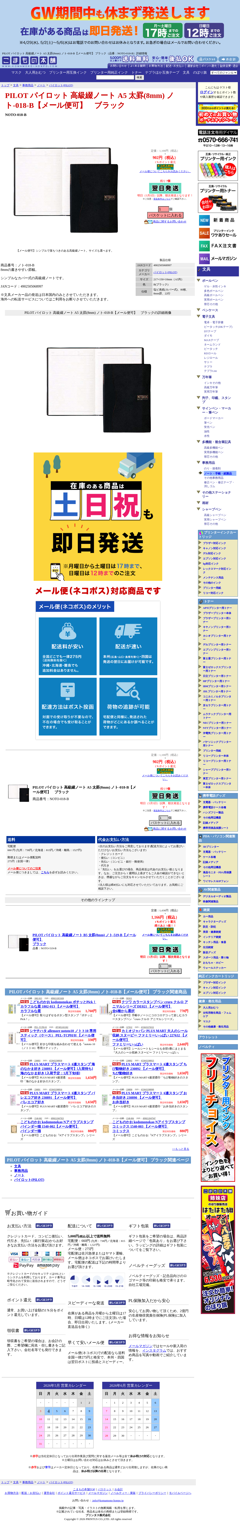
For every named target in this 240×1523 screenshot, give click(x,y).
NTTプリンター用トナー (217, 728)
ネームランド (212, 344)
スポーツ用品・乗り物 (216, 957)
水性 (207, 435)
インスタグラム (154, 1350)
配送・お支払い (31, 1493)
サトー (208, 362)
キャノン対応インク (214, 548)
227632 (129, 1027)
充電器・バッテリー (214, 802)
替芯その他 (211, 304)
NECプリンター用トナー (217, 722)
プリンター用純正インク (109, 72)
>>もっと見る (180, 1149)
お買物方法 (12, 1493)
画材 (205, 503)
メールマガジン (141, 1346)
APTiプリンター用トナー (217, 608)
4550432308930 (55, 1061)
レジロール (211, 357)
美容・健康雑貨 (212, 931)
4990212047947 (149, 1118)
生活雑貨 (208, 947)
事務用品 (21, 1171)
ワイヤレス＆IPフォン (216, 881)
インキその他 (212, 382)
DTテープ (210, 331)
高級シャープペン (215, 515)
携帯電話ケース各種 (214, 807)
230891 (37, 1089)
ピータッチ (211, 348)
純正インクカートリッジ (216, 976)
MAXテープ (211, 340)
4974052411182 (62, 1027)
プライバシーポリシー (152, 1493)
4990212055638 (57, 998)
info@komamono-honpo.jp (108, 1500)
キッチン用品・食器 (214, 942)
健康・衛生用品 (210, 1001)
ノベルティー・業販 (123, 1493)
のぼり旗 (200, 72)
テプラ (208, 366)
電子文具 (208, 316)
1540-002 (38, 1118)
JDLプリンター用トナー (217, 691)
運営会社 (49, 1493)
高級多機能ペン (214, 447)
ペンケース (210, 310)
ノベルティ (207, 1046)
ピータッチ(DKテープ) (218, 326)
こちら (45, 872)
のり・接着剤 (212, 468)
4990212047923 (57, 1118)
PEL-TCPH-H (40, 1027)
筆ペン (208, 422)
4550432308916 (55, 1089)
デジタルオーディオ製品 (217, 896)
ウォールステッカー (214, 967)
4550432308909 (147, 1089)
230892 (129, 1061)
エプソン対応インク (214, 558)
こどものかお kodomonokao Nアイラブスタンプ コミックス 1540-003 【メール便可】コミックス (148, 1126)
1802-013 (38, 998)
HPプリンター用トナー (216, 681)
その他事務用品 (214, 477)
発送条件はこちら (162, 199)
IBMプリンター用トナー (217, 686)
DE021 (129, 998)
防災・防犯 (209, 926)
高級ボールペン (214, 295)
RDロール (210, 353)
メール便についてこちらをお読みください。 (165, 171)
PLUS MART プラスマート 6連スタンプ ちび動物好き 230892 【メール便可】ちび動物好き (149, 1068)
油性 (207, 431)
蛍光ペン (209, 427)
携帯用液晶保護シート (216, 827)
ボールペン (210, 280)
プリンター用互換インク (68, 72)
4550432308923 (147, 1061)
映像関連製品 (210, 901)
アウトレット (208, 1037)
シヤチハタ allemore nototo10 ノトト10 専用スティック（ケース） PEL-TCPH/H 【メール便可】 (58, 1035)
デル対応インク (212, 553)
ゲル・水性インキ (215, 286)
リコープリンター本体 (216, 755)
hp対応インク (211, 563)
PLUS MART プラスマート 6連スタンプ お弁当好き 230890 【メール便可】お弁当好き (149, 1097)
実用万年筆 (211, 391)
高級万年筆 (211, 387)
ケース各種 (209, 857)
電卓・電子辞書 (214, 322)
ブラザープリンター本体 (217, 613)
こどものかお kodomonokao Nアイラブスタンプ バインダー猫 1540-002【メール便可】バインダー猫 (56, 1126)
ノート (19, 1175)
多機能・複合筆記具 (216, 442)
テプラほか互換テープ (162, 72)
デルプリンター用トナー (217, 644)
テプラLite (210, 370)
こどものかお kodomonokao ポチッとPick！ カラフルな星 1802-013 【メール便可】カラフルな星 (58, 1006)
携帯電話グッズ (214, 795)
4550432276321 (147, 1027)
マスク (16, 72)
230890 (129, 1089)
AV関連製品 (212, 889)
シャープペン (211, 509)
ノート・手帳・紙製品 (218, 473)
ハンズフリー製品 (213, 812)
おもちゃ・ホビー (213, 962)
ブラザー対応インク (214, 543)
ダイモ (208, 335)
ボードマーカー (214, 418)
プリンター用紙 (212, 587)
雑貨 (206, 910)
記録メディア (210, 822)
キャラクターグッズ (214, 921)
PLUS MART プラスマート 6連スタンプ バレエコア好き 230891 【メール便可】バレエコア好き (57, 1097)
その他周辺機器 (212, 817)
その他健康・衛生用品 (216, 1026)
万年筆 (207, 377)
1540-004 (130, 1118)
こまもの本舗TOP (84, 1489)
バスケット (105, 1489)
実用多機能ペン (214, 452)
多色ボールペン (214, 290)
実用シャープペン (215, 519)
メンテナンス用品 (213, 577)
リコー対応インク (213, 593)
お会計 (118, 1489)
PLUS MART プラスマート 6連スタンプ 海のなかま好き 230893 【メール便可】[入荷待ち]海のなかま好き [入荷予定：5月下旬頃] (57, 1068)
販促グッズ (209, 952)
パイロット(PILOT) (165, 272)
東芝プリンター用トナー (217, 778)
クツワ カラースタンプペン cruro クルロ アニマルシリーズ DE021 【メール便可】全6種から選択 (150, 1006)
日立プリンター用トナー (217, 676)
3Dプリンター (211, 846)
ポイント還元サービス (72, 1493)
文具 (186, 72)
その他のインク (212, 582)
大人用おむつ (35, 72)
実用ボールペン (214, 299)
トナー (136, 72)
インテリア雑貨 (212, 937)
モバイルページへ (180, 1493)
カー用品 (208, 916)
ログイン (207, 92)
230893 (37, 1061)
